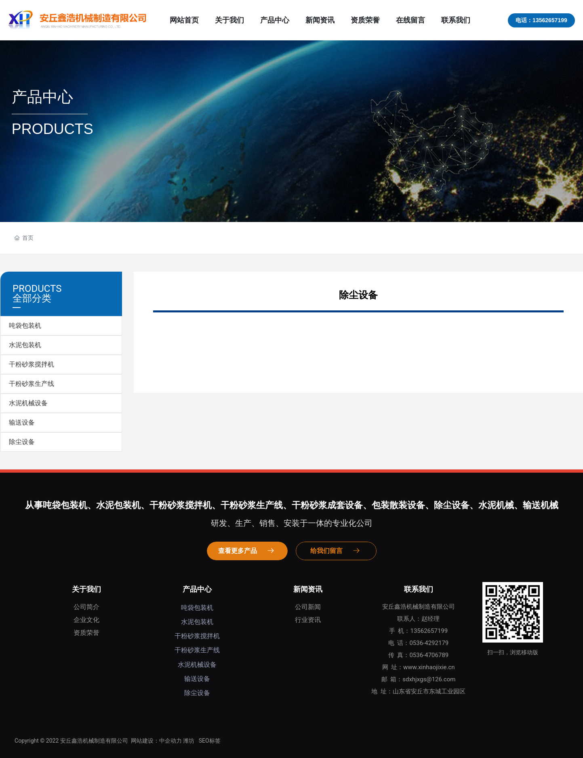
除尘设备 (22, 441)
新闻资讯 (307, 589)
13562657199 (429, 630)
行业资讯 (308, 620)
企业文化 (86, 620)
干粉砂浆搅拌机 (31, 364)
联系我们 (418, 589)
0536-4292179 (428, 643)
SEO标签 (210, 740)
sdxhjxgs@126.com (428, 679)
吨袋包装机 (25, 325)
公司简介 (86, 607)
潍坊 (188, 740)
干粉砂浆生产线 (31, 383)
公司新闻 (308, 607)
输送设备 (22, 422)
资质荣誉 (86, 633)
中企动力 (170, 740)
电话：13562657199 (541, 20)
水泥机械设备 (28, 403)
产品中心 (197, 589)
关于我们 (86, 589)
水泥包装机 (25, 344)
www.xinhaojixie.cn (429, 667)
